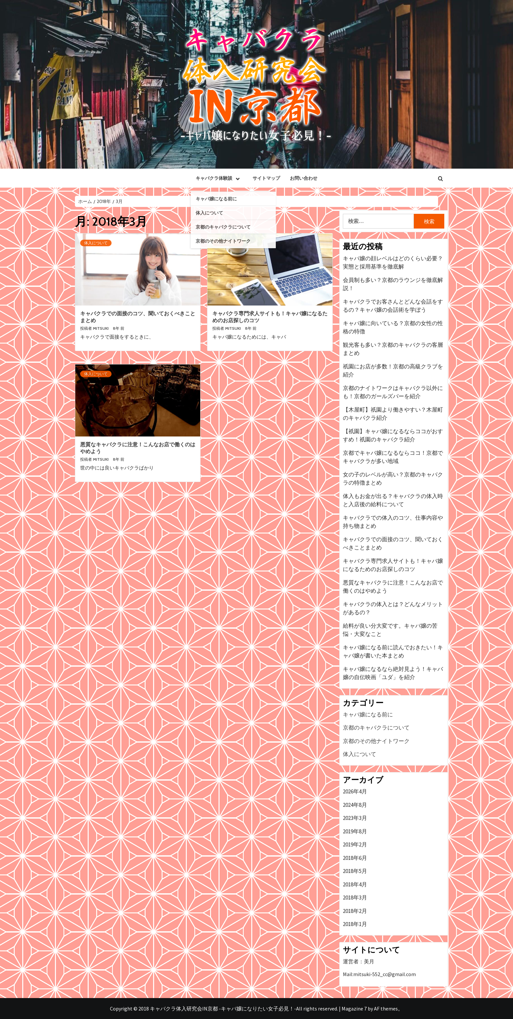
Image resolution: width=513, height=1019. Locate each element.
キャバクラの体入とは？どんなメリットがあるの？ (393, 608)
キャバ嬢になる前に (368, 714)
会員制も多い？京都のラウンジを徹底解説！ (393, 284)
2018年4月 (355, 884)
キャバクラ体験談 (219, 178)
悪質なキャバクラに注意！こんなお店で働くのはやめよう (393, 587)
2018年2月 (355, 911)
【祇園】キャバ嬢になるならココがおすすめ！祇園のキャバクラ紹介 (393, 435)
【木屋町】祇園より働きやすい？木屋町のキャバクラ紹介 (393, 414)
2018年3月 (355, 897)
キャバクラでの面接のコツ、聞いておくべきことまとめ (393, 543)
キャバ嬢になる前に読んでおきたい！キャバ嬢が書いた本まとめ (393, 651)
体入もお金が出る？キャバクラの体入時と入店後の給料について (393, 500)
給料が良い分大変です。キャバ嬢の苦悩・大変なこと (390, 630)
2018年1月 (355, 924)
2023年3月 (355, 818)
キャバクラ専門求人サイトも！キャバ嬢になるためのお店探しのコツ (393, 565)
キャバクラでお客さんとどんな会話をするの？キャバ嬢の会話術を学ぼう (393, 306)
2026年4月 (355, 791)
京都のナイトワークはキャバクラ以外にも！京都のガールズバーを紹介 (393, 392)
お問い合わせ (303, 178)
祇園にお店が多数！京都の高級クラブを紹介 (393, 371)
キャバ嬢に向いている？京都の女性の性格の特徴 (393, 327)
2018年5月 (355, 871)
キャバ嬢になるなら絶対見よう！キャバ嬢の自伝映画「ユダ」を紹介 (393, 673)
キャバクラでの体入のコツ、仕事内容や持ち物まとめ (393, 522)
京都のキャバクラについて (376, 727)
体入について (96, 242)
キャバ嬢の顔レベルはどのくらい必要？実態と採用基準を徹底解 (393, 262)
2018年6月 (355, 858)
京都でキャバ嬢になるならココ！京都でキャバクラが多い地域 (393, 457)
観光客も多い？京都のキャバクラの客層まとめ (393, 349)
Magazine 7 (354, 1008)
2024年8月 (355, 804)
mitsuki (101, 328)
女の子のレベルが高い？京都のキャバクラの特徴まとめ (393, 479)
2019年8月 (355, 831)
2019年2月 (355, 844)
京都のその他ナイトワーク (376, 741)
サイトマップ (266, 178)
